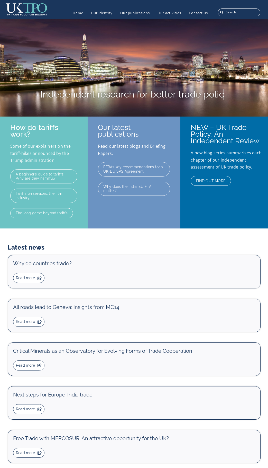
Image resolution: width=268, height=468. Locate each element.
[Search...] (239, 12)
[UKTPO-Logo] (26, 5)
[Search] (222, 12)
